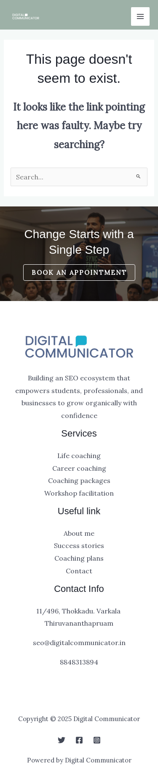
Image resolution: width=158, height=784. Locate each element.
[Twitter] (61, 740)
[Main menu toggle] (140, 16)
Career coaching (79, 468)
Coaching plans (79, 558)
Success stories (79, 545)
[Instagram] (97, 740)
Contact (79, 571)
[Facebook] (79, 740)
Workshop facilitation (79, 493)
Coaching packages (79, 480)
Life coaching (79, 455)
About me (79, 533)
